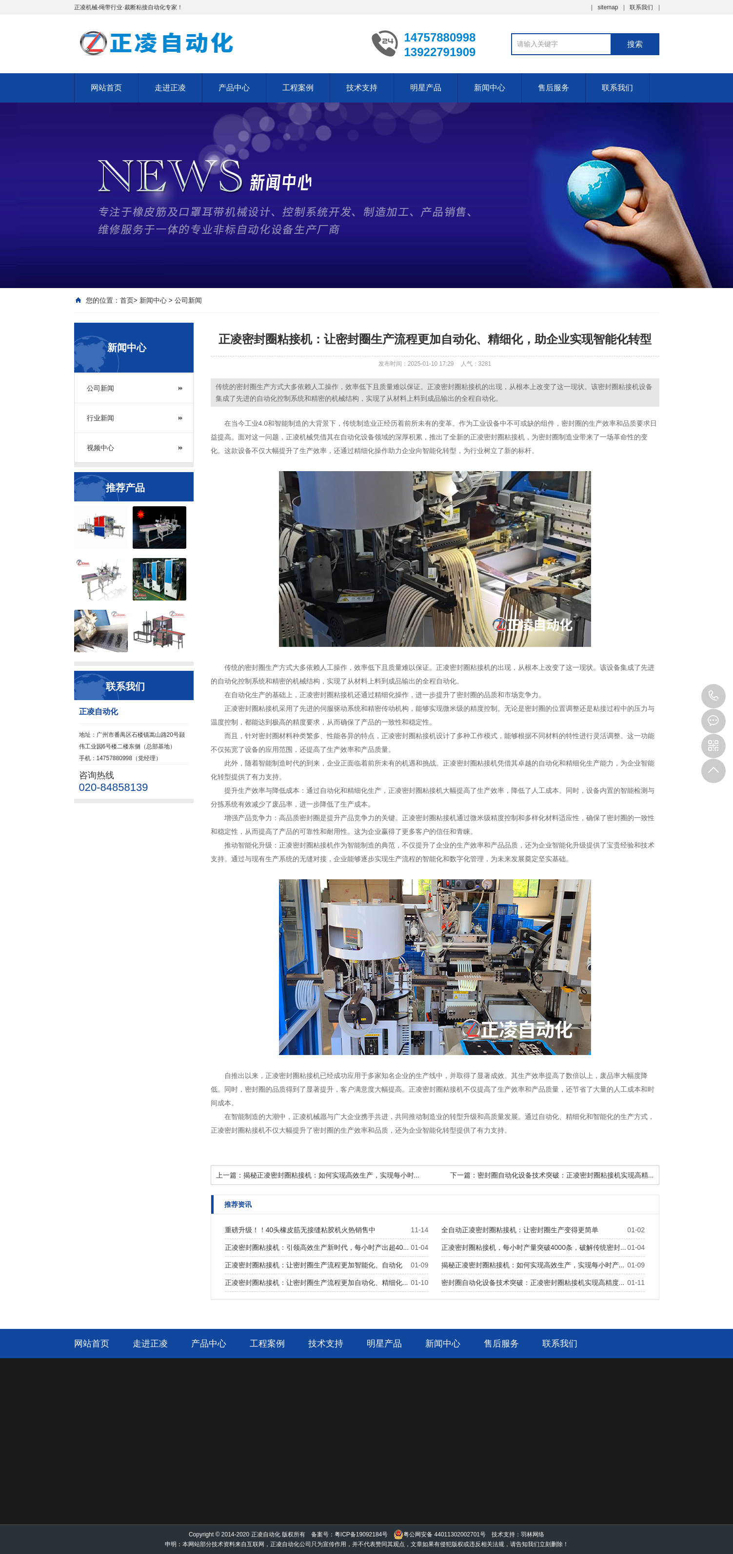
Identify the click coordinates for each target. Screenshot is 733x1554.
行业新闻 (100, 418)
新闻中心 (489, 87)
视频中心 (100, 448)
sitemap (607, 7)
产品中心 (234, 87)
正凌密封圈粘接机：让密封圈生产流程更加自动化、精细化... (316, 1282)
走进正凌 (170, 87)
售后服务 (553, 87)
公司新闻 (188, 300)
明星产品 (425, 87)
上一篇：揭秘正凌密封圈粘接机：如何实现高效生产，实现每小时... (318, 1175)
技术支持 (361, 87)
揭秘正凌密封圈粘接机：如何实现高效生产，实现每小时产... (533, 1265)
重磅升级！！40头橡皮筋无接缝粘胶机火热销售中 (300, 1230)
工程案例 (298, 87)
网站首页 (106, 87)
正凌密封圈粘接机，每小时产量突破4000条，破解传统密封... (533, 1247)
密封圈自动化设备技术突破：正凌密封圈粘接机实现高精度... (533, 1282)
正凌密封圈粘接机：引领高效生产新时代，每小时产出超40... (317, 1247)
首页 (127, 300)
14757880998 (713, 696)
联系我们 (641, 7)
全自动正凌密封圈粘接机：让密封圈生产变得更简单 (519, 1230)
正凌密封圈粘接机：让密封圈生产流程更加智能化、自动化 (313, 1265)
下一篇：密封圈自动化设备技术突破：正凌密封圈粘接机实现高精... (552, 1175)
